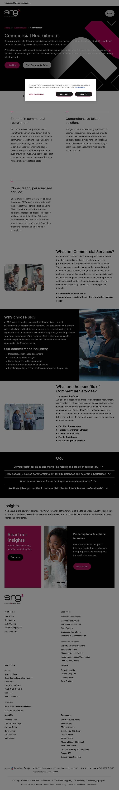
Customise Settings (36, 94)
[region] (60, 90)
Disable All (64, 94)
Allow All (83, 94)
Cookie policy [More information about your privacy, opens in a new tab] (80, 87)
